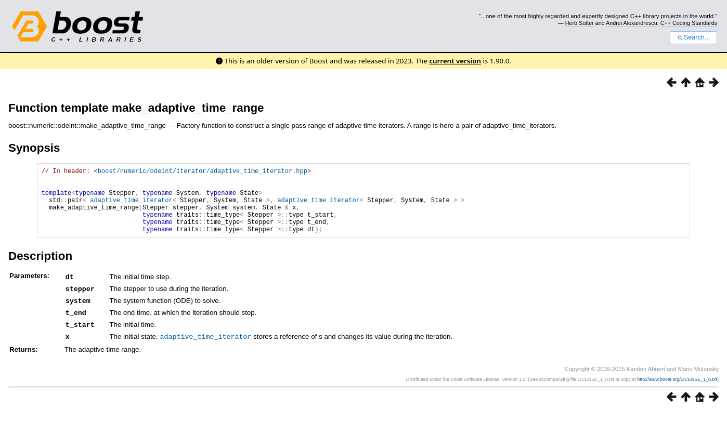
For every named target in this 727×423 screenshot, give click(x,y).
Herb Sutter (579, 23)
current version (455, 60)
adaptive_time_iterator (131, 207)
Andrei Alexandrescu (631, 23)
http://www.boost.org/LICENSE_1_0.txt (677, 390)
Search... (693, 37)
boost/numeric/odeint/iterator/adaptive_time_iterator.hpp (202, 172)
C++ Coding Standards (688, 23)
